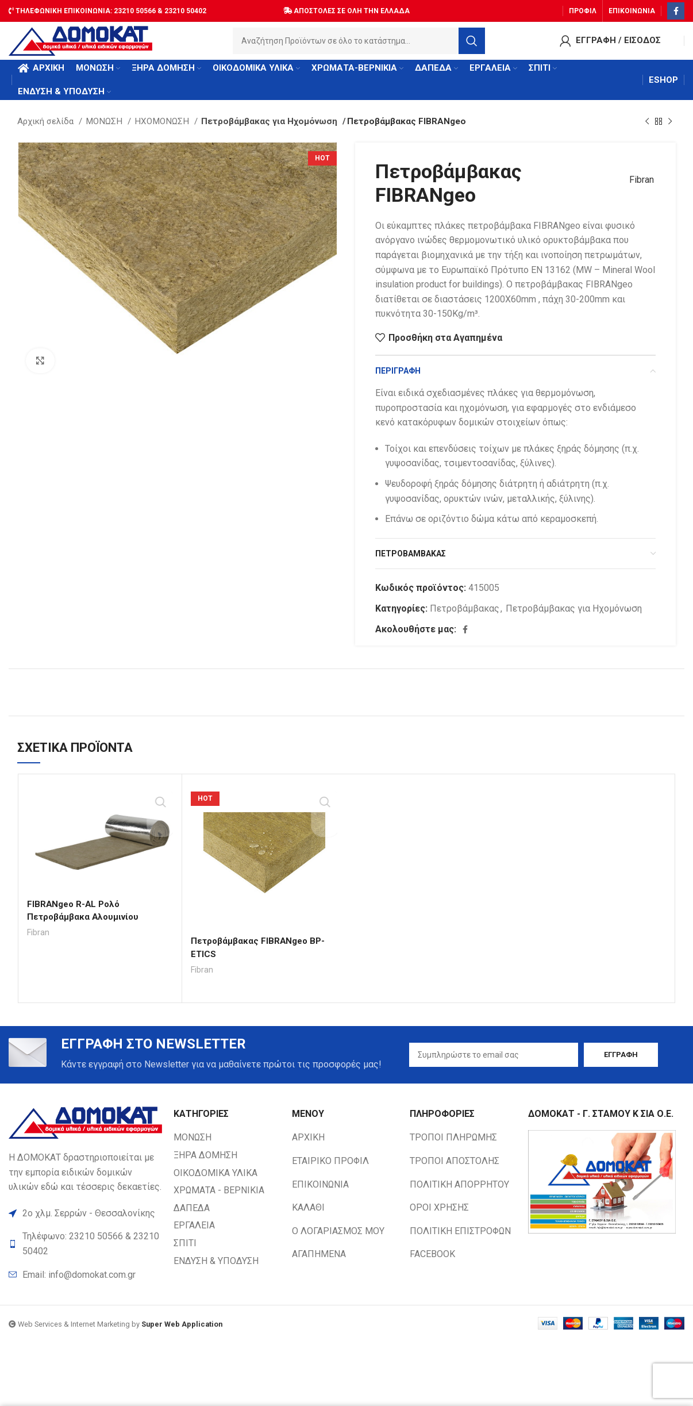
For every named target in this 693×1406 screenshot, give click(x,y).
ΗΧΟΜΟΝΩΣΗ (162, 130)
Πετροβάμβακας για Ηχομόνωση (265, 130)
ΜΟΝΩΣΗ (105, 130)
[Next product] (670, 130)
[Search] (359, 43)
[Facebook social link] (675, 8)
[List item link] (85, 1285)
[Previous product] (647, 130)
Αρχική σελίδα (46, 130)
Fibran (637, 189)
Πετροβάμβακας (464, 617)
